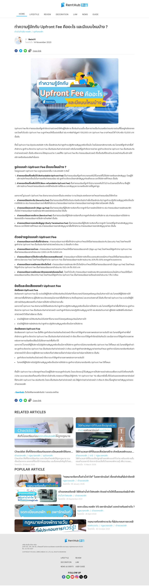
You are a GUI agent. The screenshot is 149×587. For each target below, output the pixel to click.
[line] (25, 50)
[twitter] (20, 50)
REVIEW (78, 557)
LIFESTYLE (65, 557)
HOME (22, 13)
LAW (77, 561)
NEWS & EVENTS (67, 566)
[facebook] (16, 50)
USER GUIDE (80, 566)
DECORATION (66, 561)
